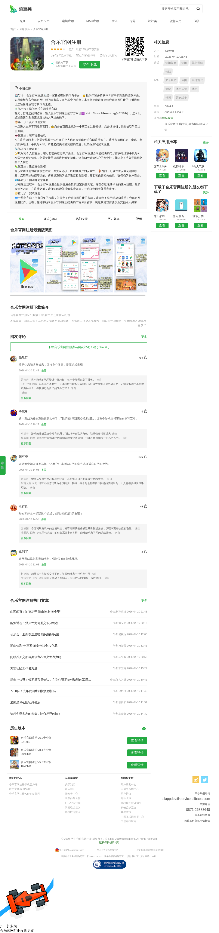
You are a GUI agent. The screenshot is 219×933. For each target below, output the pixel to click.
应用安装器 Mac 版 (20, 789)
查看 (162, 175)
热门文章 (82, 219)
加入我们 (70, 789)
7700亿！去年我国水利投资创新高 (33, 691)
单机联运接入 (72, 812)
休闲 (184, 62)
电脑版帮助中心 (130, 789)
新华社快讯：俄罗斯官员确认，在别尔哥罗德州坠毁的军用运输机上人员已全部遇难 (51, 679)
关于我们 (70, 784)
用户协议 (126, 793)
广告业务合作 (72, 802)
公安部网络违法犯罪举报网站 (150, 850)
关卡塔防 (170, 80)
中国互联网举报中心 (132, 816)
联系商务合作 (72, 798)
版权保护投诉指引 (131, 802)
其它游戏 (197, 62)
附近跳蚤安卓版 (181, 216)
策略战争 (181, 97)
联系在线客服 (202, 814)
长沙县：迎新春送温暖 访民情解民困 (34, 634)
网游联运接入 (72, 807)
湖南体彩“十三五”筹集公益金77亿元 (34, 645)
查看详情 (137, 740)
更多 (142, 324)
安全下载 (90, 64)
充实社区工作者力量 (23, 668)
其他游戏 (197, 80)
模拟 (168, 97)
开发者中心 (71, 793)
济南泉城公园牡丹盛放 (25, 702)
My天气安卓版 (200, 166)
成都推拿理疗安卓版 (181, 166)
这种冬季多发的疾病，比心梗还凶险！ (35, 713)
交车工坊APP (162, 166)
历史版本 (114, 219)
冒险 (168, 88)
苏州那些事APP (162, 216)
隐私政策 (167, 118)
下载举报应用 (128, 821)
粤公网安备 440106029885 (71, 850)
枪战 (168, 71)
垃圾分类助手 (200, 216)
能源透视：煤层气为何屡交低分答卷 (34, 623)
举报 (2, 465)
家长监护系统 (128, 807)
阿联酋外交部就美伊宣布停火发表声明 (35, 657)
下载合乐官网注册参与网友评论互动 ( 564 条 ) (78, 347)
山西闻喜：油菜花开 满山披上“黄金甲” (35, 611)
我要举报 (126, 812)
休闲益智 (170, 62)
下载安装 (94, 49)
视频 (139, 219)
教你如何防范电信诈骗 (197, 820)
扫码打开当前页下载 (134, 59)
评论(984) (50, 219)
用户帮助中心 (128, 784)
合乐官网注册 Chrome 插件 (24, 793)
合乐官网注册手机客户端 (23, 784)
